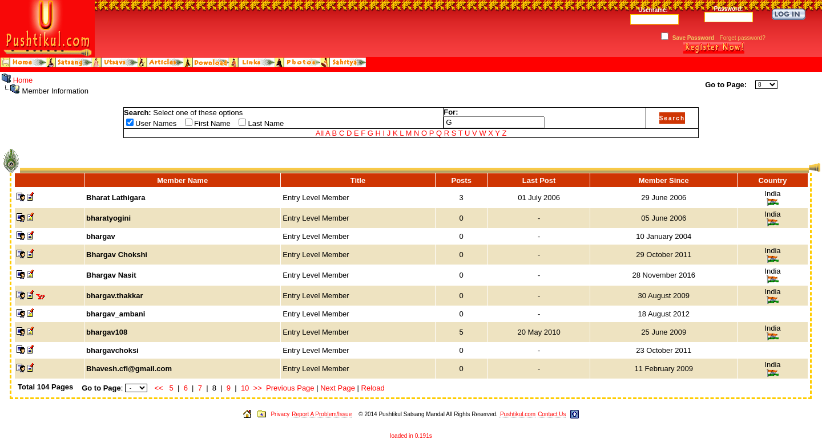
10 (245, 388)
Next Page (337, 388)
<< (159, 388)
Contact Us (552, 414)
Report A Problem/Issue (322, 414)
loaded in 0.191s (411, 436)
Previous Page (290, 388)
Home (23, 80)
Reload (373, 388)
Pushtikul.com (517, 414)
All (320, 133)
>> (257, 388)
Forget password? (742, 38)
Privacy (280, 414)
